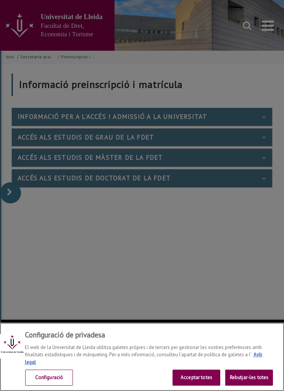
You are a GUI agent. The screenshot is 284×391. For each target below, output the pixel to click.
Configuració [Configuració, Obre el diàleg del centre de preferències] (49, 377)
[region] (142, 357)
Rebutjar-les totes (249, 377)
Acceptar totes (196, 377)
